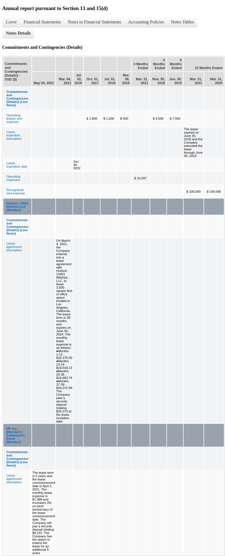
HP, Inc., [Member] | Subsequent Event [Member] (15, 435)
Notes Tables (182, 22)
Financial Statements (42, 22)
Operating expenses (13, 178)
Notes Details (18, 33)
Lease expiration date (16, 164)
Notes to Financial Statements (94, 22)
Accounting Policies (146, 22)
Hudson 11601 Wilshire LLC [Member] (17, 207)
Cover (11, 22)
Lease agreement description (14, 247)
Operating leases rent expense (14, 118)
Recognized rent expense (15, 191)
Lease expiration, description (14, 135)
